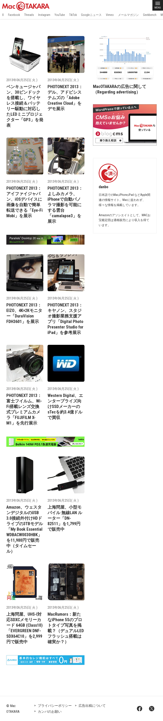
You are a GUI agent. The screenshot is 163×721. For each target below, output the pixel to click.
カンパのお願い (50, 712)
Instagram (44, 15)
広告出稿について (92, 706)
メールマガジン (128, 15)
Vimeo (110, 15)
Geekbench (149, 15)
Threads (29, 15)
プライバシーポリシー (55, 706)
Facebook (14, 15)
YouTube (60, 15)
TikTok (73, 15)
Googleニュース (91, 15)
